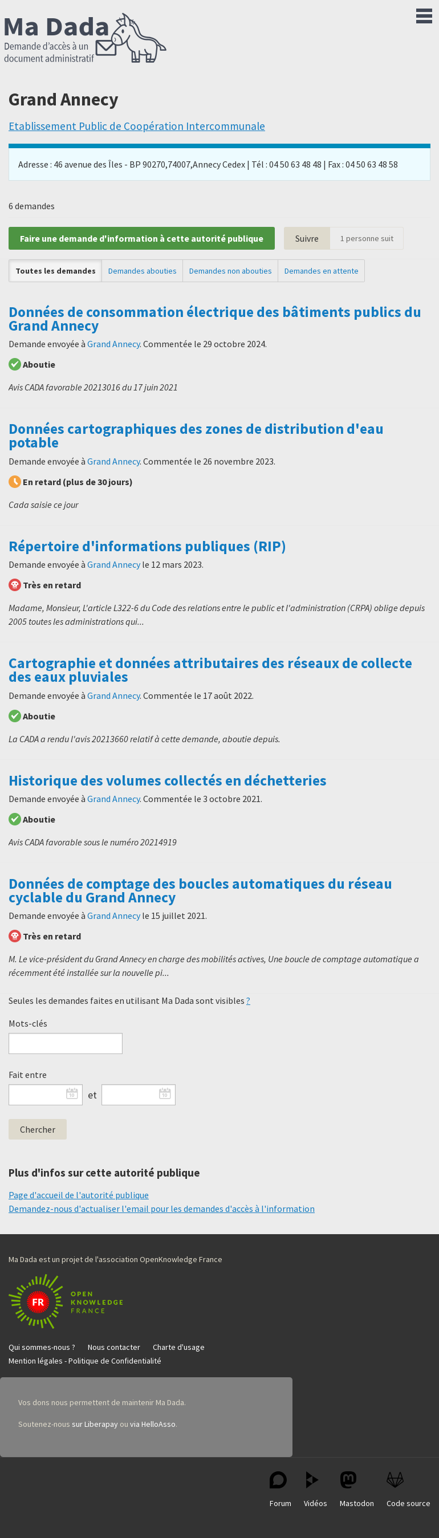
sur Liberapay (95, 1424)
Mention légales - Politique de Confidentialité (85, 1361)
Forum (280, 1489)
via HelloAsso (153, 1424)
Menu (424, 14)
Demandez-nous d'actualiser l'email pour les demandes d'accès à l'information (162, 1208)
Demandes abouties (142, 271)
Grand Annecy (113, 343)
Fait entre (28, 1074)
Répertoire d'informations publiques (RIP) (147, 546)
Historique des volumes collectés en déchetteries (168, 780)
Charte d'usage (179, 1347)
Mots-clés (28, 1023)
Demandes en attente (321, 271)
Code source (408, 1489)
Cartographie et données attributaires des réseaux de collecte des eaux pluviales (210, 670)
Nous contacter (114, 1347)
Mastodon (357, 1489)
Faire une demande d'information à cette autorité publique (141, 238)
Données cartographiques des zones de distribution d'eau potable (196, 435)
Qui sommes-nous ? (42, 1347)
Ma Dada (85, 38)
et (92, 1095)
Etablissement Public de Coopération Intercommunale (137, 126)
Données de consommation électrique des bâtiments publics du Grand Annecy (215, 319)
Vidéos (315, 1489)
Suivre (307, 238)
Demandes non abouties (230, 271)
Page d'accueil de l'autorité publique (79, 1195)
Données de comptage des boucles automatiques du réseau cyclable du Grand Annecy (200, 890)
